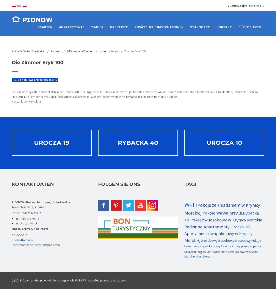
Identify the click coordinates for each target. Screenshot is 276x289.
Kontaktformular (22, 240)
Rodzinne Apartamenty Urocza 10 (217, 227)
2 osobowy (209, 240)
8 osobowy (203, 256)
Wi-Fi (190, 204)
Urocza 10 (224, 142)
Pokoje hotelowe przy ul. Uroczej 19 (35, 79)
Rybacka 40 (138, 142)
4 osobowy (232, 246)
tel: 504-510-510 (254, 6)
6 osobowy (243, 240)
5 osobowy (226, 240)
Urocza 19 (51, 142)
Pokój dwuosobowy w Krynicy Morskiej (226, 220)
